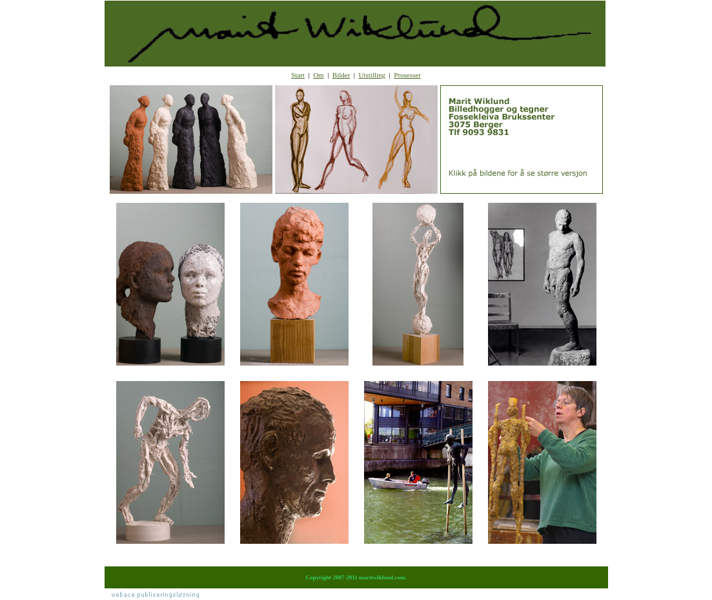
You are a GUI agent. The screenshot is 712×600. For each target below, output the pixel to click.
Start (298, 75)
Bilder (341, 75)
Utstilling (372, 75)
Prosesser (407, 75)
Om (318, 75)
